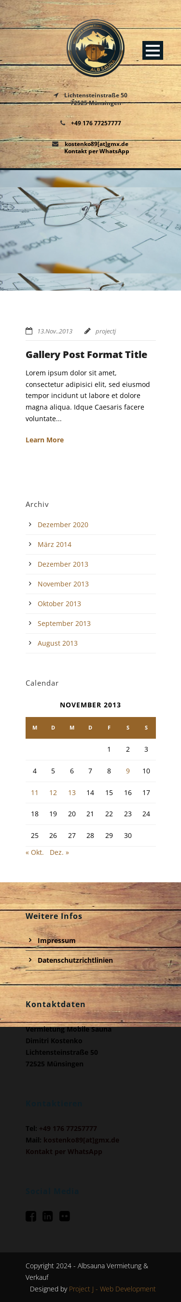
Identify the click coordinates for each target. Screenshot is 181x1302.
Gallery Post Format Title (86, 354)
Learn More (45, 439)
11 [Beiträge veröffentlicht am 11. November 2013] (35, 792)
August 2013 (58, 643)
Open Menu (152, 50)
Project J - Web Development (112, 1288)
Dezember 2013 (63, 564)
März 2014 (54, 544)
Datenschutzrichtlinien (75, 960)
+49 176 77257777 (96, 123)
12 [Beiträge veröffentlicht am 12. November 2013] (53, 792)
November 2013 (63, 583)
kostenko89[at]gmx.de (96, 144)
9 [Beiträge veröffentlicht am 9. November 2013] (128, 770)
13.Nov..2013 (54, 331)
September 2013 (64, 623)
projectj (106, 331)
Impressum (57, 940)
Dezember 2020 (63, 524)
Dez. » (59, 852)
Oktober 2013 (59, 603)
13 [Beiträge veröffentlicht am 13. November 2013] (72, 792)
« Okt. (35, 852)
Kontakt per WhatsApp (96, 151)
